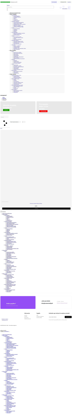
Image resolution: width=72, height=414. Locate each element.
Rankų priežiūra (16, 55)
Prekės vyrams (13, 74)
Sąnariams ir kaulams (17, 25)
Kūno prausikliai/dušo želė (18, 53)
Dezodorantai (16, 88)
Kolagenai (15, 29)
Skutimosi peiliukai (9, 276)
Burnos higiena (14, 70)
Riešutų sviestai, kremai (17, 34)
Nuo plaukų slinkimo (17, 63)
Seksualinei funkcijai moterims (19, 42)
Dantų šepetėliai (16, 91)
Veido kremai (8, 264)
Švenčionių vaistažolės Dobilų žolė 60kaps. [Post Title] (36, 203)
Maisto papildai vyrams (15, 78)
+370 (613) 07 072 (5, 320)
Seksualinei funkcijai (15, 40)
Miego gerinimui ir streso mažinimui (20, 24)
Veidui (13, 64)
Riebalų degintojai (17, 16)
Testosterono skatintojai (17, 39)
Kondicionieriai (16, 61)
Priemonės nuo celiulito (17, 52)
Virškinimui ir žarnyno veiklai (18, 26)
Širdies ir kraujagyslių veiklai (11, 347)
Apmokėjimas (6, 331)
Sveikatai (15, 80)
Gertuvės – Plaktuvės (17, 45)
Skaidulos (8, 339)
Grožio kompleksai (17, 28)
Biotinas (15, 31)
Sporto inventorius (17, 49)
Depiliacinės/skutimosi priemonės (19, 58)
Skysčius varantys (16, 20)
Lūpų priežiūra (16, 68)
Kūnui (13, 51)
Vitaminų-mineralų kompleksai (19, 22)
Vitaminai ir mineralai (15, 21)
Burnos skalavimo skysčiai (18, 71)
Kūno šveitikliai (16, 57)
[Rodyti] (23, 122)
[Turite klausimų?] (54, 2)
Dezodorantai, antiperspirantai (18, 56)
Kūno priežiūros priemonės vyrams (17, 85)
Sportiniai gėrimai (9, 356)
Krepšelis (2, 331)
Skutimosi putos (16, 76)
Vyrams (13, 35)
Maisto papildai (13, 14)
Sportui (15, 38)
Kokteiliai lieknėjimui (9, 217)
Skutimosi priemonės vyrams (18, 69)
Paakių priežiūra (16, 67)
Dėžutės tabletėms (17, 46)
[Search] (7, 9)
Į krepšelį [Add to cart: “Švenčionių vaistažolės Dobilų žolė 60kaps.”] (36, 208)
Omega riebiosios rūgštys (18, 23)
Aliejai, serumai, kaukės (17, 62)
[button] (69, 2)
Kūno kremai (16, 54)
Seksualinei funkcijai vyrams (18, 37)
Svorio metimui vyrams (17, 36)
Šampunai (15, 60)
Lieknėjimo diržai (16, 47)
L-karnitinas (16, 19)
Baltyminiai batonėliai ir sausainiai (19, 33)
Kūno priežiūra (13, 50)
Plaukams (13, 59)
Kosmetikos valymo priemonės (19, 66)
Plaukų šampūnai (16, 86)
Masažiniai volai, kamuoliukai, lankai (20, 48)
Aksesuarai (13, 44)
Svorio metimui (14, 15)
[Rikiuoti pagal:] (15, 122)
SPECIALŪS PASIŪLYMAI (7, 213)
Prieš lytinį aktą (16, 43)
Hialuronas (15, 30)
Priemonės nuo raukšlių (17, 65)
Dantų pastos (16, 72)
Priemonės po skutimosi (17, 77)
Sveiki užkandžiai (14, 32)
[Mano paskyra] (64, 7)
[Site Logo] (3, 8)
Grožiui (13, 27)
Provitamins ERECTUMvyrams (43, 106)
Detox (15, 18)
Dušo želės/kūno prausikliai (10, 285)
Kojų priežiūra (8, 255)
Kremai (15, 87)
